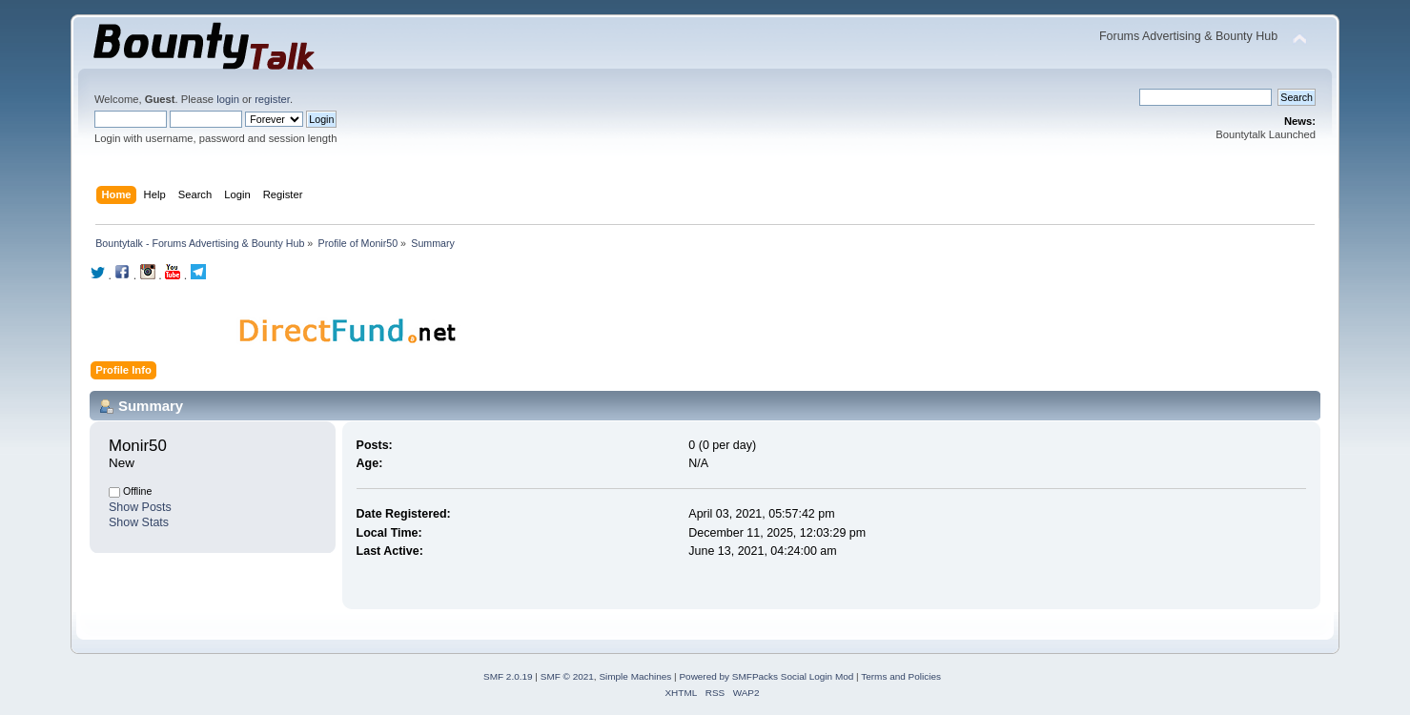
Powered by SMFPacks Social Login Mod (766, 676)
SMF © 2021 (567, 676)
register (272, 99)
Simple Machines (635, 676)
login (227, 99)
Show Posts (140, 507)
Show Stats (139, 522)
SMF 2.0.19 (508, 676)
